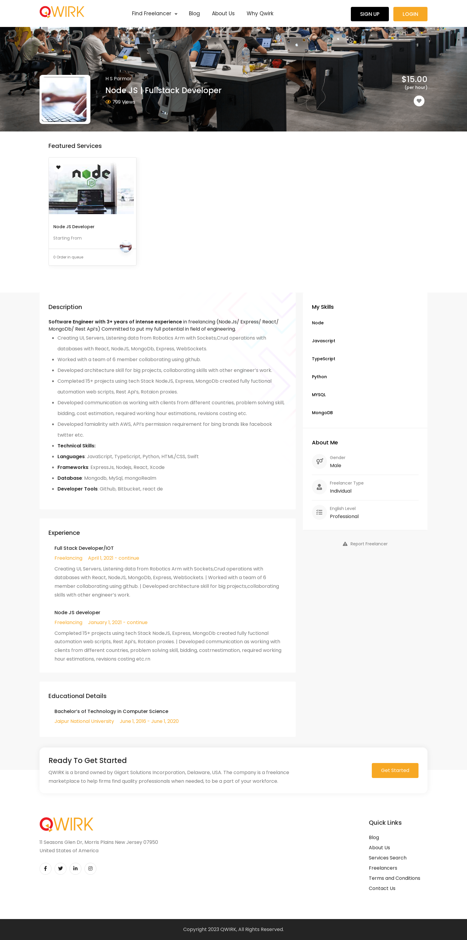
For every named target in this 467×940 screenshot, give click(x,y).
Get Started (395, 770)
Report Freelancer (365, 544)
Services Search (388, 857)
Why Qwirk (260, 13)
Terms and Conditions (394, 878)
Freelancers (383, 868)
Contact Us (382, 888)
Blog (194, 13)
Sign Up (370, 14)
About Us (223, 13)
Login (410, 14)
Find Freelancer (154, 13)
